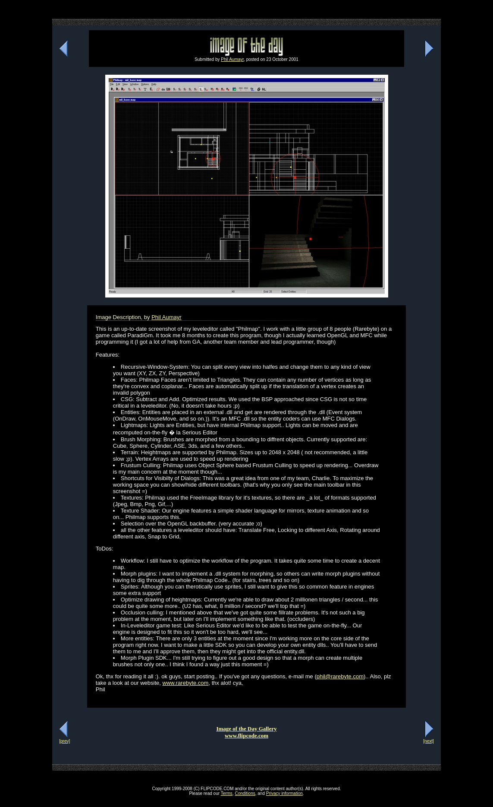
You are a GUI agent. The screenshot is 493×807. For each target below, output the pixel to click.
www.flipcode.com (246, 735)
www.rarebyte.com (186, 683)
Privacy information (284, 793)
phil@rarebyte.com (340, 676)
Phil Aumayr (232, 59)
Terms (226, 793)
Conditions (245, 793)
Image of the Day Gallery (246, 728)
